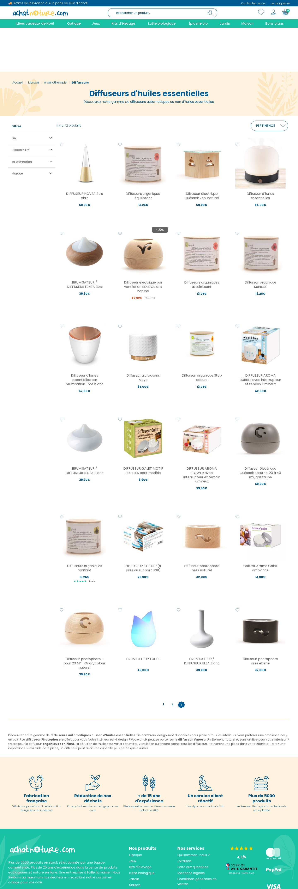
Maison (134, 841)
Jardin (134, 835)
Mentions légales (191, 829)
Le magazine (280, 3)
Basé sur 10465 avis (241, 829)
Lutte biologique (142, 829)
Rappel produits (190, 846)
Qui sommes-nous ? (193, 811)
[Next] (181, 660)
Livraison (184, 817)
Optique (135, 811)
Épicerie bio (138, 847)
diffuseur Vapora (191, 695)
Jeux (132, 817)
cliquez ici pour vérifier (187, 882)
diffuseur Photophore (43, 695)
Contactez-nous (253, 3)
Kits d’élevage (140, 823)
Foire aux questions (192, 823)
